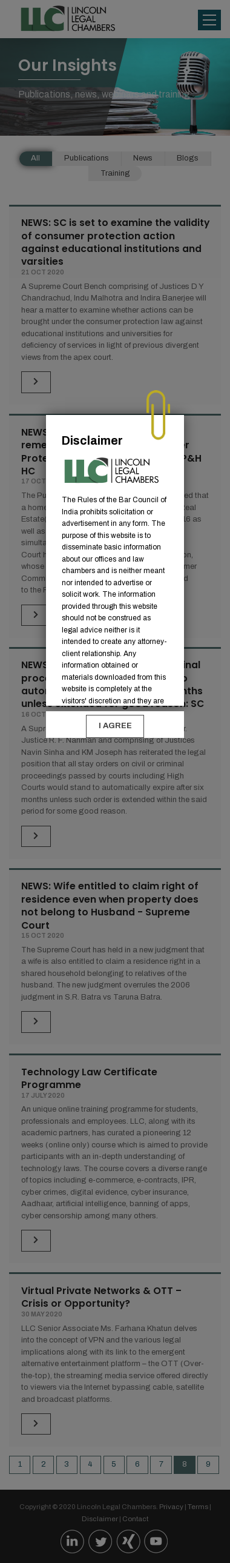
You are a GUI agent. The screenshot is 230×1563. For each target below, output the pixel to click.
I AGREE (115, 726)
